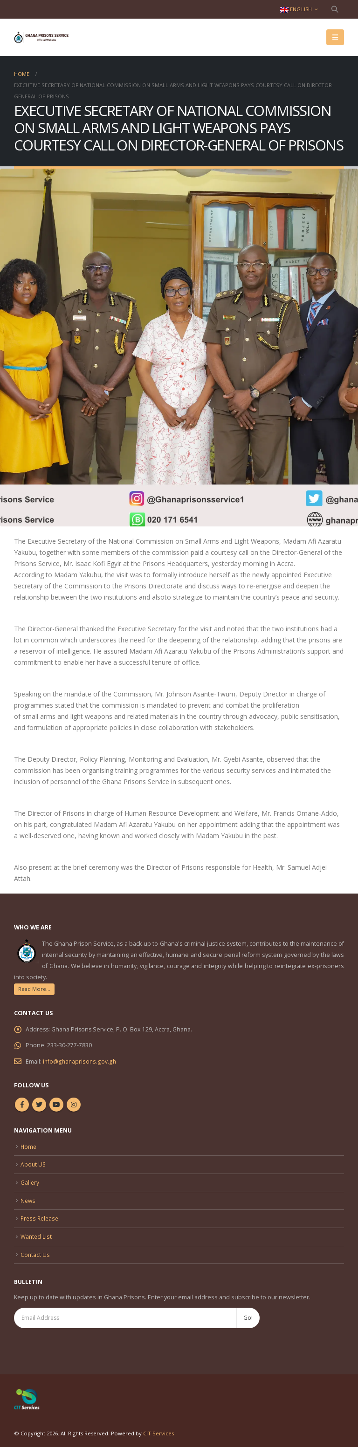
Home (29, 1146)
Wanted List (37, 1233)
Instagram (74, 1104)
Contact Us (35, 1251)
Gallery (30, 1181)
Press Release (41, 1216)
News (28, 1198)
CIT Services (158, 1429)
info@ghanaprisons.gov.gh (80, 1061)
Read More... (34, 988)
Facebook (22, 1104)
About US (34, 1163)
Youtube (56, 1104)
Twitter (39, 1104)
